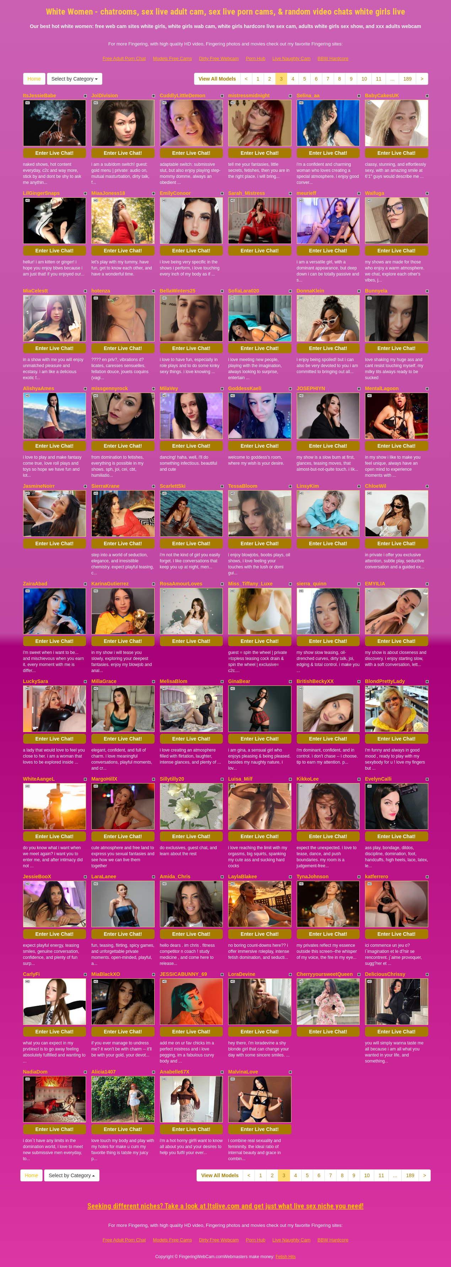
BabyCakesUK (382, 95)
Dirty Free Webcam (219, 58)
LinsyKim (308, 486)
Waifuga (374, 193)
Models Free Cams (172, 58)
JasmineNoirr (39, 486)
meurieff (306, 193)
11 (379, 79)
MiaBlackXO (105, 974)
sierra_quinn (312, 583)
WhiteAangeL (39, 779)
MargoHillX (104, 779)
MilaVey (169, 388)
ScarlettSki (173, 486)
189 (407, 79)
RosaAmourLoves (181, 583)
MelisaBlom (174, 681)
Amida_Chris (175, 876)
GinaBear (239, 681)
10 (364, 79)
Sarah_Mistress (246, 193)
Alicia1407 (103, 1072)
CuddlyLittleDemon (182, 95)
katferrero (376, 876)
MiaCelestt (35, 291)
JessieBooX (37, 876)
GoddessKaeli (244, 388)
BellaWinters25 (177, 291)
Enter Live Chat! (55, 153)
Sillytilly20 (172, 779)
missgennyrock (109, 388)
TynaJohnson (313, 876)
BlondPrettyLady (385, 681)
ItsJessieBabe (39, 95)
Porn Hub (255, 58)
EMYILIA (375, 583)
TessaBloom (242, 486)
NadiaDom (35, 1072)
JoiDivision (104, 95)
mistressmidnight (249, 95)
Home (34, 79)
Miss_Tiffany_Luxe (250, 583)
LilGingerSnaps (41, 193)
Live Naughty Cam (292, 58)
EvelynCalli (378, 779)
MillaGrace (104, 681)
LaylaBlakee (242, 876)
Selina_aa (308, 95)
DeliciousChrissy (385, 974)
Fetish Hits (285, 1256)
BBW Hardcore (333, 58)
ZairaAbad (35, 583)
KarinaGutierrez (110, 583)
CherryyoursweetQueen (325, 974)
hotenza (100, 291)
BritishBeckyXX (315, 681)
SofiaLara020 (243, 291)
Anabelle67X (174, 1072)
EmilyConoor (175, 193)
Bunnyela (376, 291)
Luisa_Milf (240, 779)
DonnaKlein (310, 291)
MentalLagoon (382, 388)
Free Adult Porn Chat (124, 58)
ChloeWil (375, 486)
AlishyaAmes (38, 388)
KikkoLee (308, 779)
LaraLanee (103, 876)
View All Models (217, 79)
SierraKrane (105, 486)
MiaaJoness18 (108, 193)
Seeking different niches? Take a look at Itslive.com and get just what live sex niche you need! (225, 1206)
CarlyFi (31, 974)
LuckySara (35, 681)
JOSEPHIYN (311, 388)
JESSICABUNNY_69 (183, 974)
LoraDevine (241, 974)
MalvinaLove (243, 1072)
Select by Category (75, 79)
